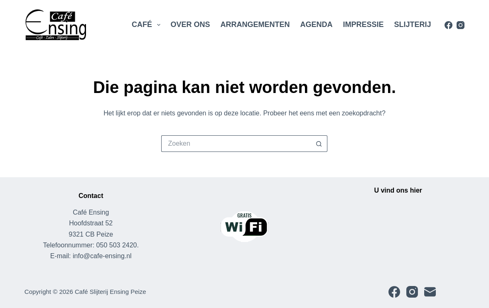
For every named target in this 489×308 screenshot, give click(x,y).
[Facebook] (448, 25)
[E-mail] (430, 292)
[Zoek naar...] (236, 143)
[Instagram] (460, 25)
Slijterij (412, 24)
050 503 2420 (116, 245)
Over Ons (190, 24)
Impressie (363, 24)
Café (148, 25)
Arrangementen (255, 24)
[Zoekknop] (319, 143)
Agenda (316, 24)
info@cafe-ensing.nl (102, 255)
